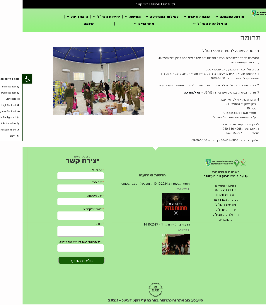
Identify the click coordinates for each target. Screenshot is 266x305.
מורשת (110, 17)
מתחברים (122, 24)
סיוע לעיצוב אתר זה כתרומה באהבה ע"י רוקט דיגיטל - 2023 (133, 301)
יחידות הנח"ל (84, 17)
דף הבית (147, 4)
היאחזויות (55, 17)
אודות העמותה (207, 17)
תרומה (133, 4)
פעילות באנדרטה (139, 17)
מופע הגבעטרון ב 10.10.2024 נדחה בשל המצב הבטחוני (133, 184)
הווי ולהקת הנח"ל (188, 24)
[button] (5, 79)
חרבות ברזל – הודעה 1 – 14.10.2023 (144, 225)
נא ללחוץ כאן (169, 93)
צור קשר (119, 4)
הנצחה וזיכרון (174, 17)
